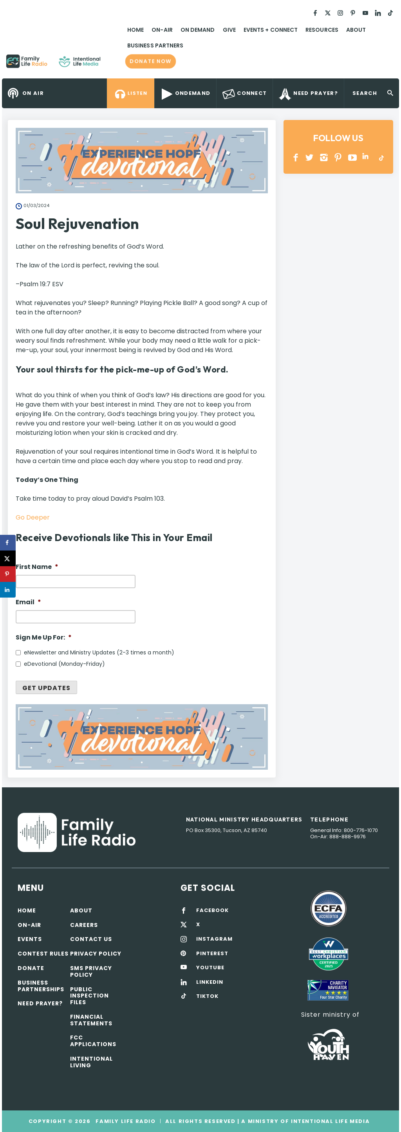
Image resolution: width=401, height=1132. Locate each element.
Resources (321, 30)
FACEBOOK (212, 910)
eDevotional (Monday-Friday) (64, 664)
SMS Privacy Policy (91, 971)
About (356, 30)
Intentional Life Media (329, 1121)
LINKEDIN (366, 157)
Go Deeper (33, 517)
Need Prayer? (40, 1003)
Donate (31, 968)
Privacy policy (95, 954)
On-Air (162, 30)
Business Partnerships (41, 986)
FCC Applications (93, 1041)
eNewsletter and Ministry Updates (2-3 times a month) (99, 652)
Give (229, 30)
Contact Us (91, 939)
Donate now (150, 61)
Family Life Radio (112, 64)
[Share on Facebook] (8, 543)
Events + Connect (271, 30)
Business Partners (155, 45)
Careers (84, 925)
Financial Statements (91, 1020)
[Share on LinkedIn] (8, 590)
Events (30, 939)
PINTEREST (338, 157)
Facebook (295, 157)
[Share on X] (8, 558)
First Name (37, 567)
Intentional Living (91, 1062)
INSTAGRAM (324, 157)
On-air (29, 925)
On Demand (198, 30)
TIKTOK (207, 996)
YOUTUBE (352, 157)
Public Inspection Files (89, 996)
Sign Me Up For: (44, 638)
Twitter (309, 157)
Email (28, 602)
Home (135, 30)
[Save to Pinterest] (8, 574)
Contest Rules (43, 954)
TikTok (380, 157)
